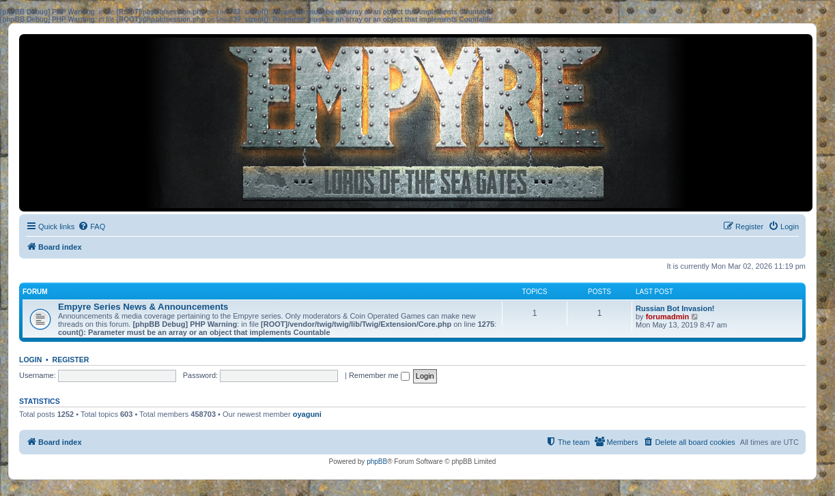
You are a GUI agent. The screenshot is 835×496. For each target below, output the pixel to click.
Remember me (379, 375)
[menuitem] (91, 226)
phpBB (377, 461)
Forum (35, 291)
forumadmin (668, 316)
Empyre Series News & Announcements (143, 307)
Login (30, 359)
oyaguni (307, 414)
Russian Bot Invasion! (675, 308)
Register (71, 359)
